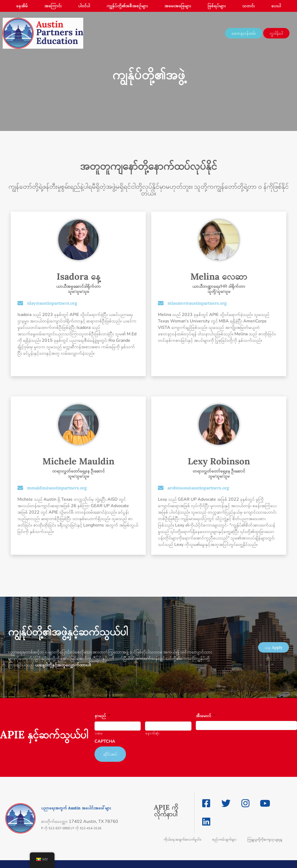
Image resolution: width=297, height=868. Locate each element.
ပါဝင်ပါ (84, 6)
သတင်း (248, 6)
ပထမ (99, 733)
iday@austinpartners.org (52, 303)
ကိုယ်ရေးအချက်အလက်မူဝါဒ (182, 836)
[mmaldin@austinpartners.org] (20, 488)
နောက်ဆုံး (152, 733)
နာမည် (102, 716)
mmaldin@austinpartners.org (57, 487)
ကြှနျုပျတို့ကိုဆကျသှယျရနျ (264, 836)
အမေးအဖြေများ (177, 6)
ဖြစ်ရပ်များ (217, 6)
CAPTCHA (105, 741)
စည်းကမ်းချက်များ (224, 836)
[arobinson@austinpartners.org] (161, 488)
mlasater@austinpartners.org (197, 303)
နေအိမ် (22, 6)
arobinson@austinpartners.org (198, 487)
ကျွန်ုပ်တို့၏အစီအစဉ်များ (127, 6)
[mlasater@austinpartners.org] (161, 303)
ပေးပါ (276, 6)
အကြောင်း (52, 6)
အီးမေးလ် (205, 716)
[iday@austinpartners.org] (20, 303)
